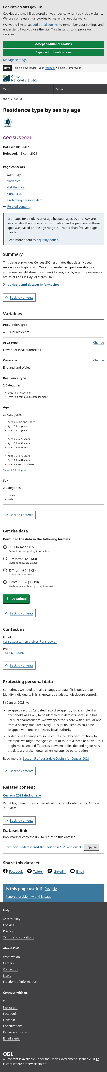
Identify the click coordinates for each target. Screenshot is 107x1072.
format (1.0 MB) (29, 549)
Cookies (8, 925)
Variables (13, 181)
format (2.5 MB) (23, 560)
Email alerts (11, 1038)
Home (6, 98)
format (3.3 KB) (32, 584)
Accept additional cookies (53, 44)
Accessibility (11, 919)
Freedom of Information (20, 982)
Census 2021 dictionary (22, 795)
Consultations (13, 1026)
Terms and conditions (18, 937)
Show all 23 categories (15, 470)
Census (18, 98)
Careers (8, 963)
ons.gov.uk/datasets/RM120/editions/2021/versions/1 (43, 847)
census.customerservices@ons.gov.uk (30, 641)
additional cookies (45, 25)
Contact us (14, 194)
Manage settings (15, 60)
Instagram (10, 1007)
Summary (14, 175)
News (7, 975)
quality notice (48, 240)
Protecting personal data (24, 200)
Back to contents (19, 297)
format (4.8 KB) (22, 572)
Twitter (38, 871)
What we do (11, 957)
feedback (50, 67)
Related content (18, 206)
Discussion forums (16, 1032)
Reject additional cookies (53, 52)
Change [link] (98, 342)
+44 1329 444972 (14, 653)
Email (80, 871)
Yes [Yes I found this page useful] (47, 888)
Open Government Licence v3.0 (74, 1059)
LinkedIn (60, 871)
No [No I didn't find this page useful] (55, 888)
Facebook (16, 871)
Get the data (16, 187)
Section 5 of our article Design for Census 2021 (56, 758)
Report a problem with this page (28, 897)
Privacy (8, 931)
